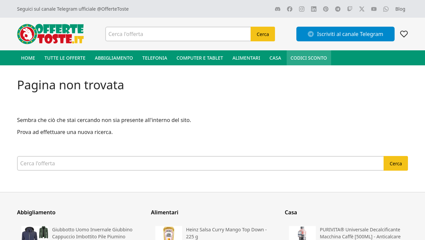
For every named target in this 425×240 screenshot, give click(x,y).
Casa (275, 58)
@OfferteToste (113, 9)
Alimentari (246, 58)
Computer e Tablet (199, 58)
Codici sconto (309, 58)
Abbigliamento (114, 58)
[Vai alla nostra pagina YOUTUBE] (374, 9)
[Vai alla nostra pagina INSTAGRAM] (301, 9)
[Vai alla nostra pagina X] (362, 9)
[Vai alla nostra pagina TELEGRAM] (337, 9)
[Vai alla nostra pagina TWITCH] (349, 9)
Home (28, 58)
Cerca (263, 34)
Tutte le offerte (65, 58)
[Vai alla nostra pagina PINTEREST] (325, 9)
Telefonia (154, 58)
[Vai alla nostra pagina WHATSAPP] (386, 9)
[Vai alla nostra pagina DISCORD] (277, 9)
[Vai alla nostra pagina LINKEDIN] (313, 9)
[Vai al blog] (400, 9)
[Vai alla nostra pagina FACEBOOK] (289, 9)
